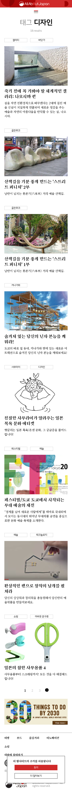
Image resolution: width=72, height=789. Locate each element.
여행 (6, 737)
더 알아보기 (36, 776)
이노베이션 (53, 737)
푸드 (19, 737)
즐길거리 (34, 737)
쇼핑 (6, 746)
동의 (36, 767)
